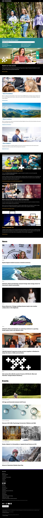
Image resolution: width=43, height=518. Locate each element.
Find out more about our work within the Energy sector (12, 181)
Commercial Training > (25, 46)
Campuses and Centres (6, 124)
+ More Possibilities (7, 93)
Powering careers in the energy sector (12, 171)
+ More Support (6, 143)
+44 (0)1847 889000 (5, 515)
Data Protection (5, 474)
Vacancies (4, 478)
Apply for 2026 (21, 20)
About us (3, 473)
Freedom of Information (6, 477)
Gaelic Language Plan (8, 227)
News (3, 260)
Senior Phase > (5, 46)
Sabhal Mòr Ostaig (5, 497)
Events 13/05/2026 (5, 420)
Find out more (4, 100)
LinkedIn (11, 503)
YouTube (9, 503)
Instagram (6, 503)
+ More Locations (7, 119)
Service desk (5, 506)
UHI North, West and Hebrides (7, 490)
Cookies (3, 479)
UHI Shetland (4, 494)
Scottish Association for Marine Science (9, 498)
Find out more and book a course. (8, 208)
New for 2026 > (5, 71)
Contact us (4, 481)
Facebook (3, 503)
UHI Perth (4, 493)
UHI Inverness (4, 488)
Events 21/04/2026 (5, 399)
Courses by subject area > (7, 45)
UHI (2, 500)
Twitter (5, 503)
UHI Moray (4, 489)
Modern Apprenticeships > (26, 45)
